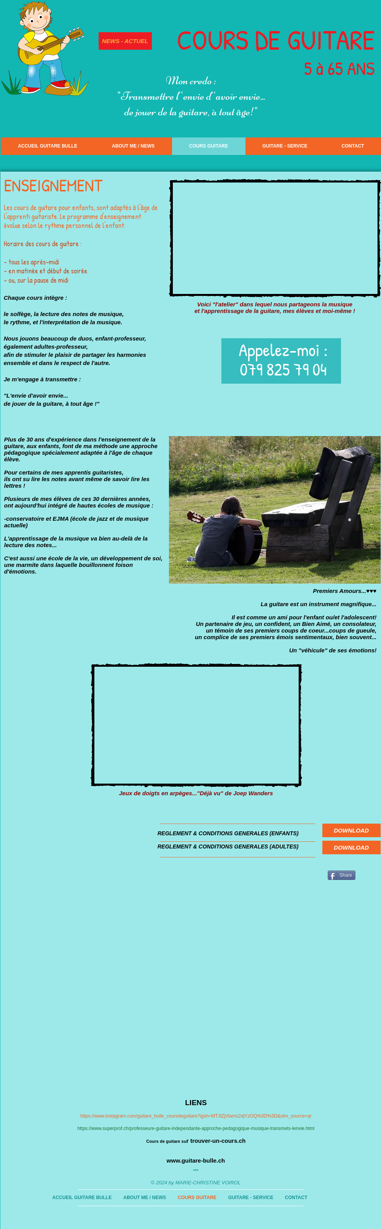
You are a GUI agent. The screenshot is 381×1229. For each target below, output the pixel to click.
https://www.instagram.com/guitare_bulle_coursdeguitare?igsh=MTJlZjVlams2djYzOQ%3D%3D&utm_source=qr (196, 1116)
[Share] (341, 875)
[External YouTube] (275, 238)
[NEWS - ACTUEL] (125, 41)
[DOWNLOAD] (351, 830)
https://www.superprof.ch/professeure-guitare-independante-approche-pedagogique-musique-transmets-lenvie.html (195, 1128)
